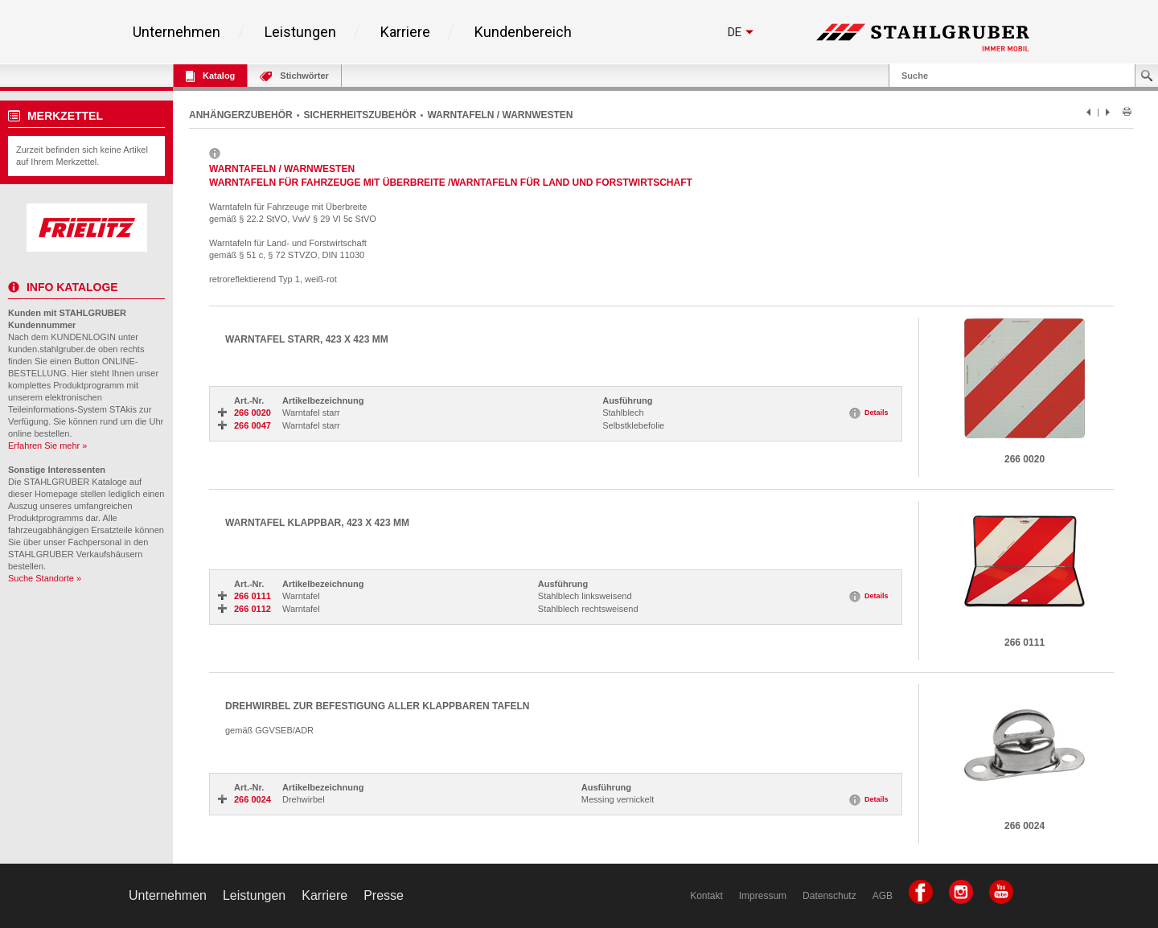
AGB (883, 895)
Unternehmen (176, 32)
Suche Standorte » (44, 578)
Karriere (405, 32)
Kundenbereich (523, 32)
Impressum (762, 895)
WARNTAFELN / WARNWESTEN (500, 115)
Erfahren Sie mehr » (47, 445)
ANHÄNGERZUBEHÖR (241, 115)
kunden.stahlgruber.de (52, 349)
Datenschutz (829, 895)
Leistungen (300, 32)
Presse (383, 895)
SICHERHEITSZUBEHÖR (360, 115)
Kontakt (706, 895)
